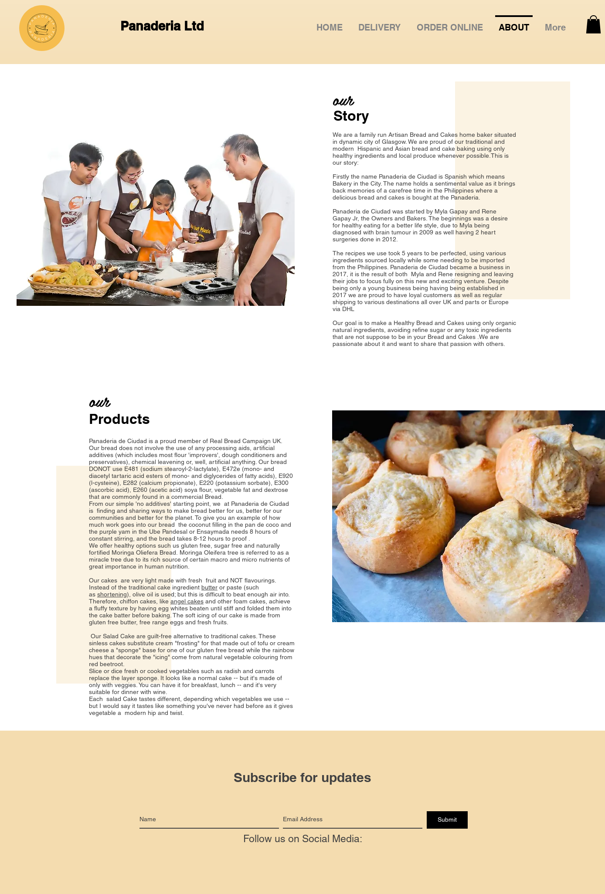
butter (209, 587)
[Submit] (447, 820)
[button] (450, 23)
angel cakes (187, 601)
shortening (112, 594)
